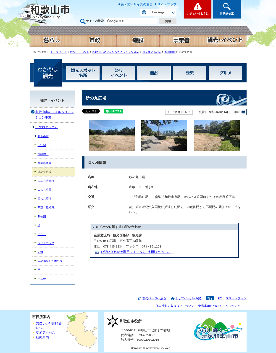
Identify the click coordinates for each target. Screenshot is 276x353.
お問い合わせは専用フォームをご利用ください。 (138, 252)
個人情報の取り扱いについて (175, 306)
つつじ (42, 234)
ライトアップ (46, 243)
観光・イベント (79, 52)
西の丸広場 (44, 198)
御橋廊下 (43, 154)
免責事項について (210, 306)
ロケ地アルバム (151, 52)
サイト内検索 (95, 21)
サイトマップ (166, 4)
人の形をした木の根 (50, 261)
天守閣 (42, 145)
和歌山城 (170, 52)
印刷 (236, 112)
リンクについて (236, 306)
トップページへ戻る (188, 298)
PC (220, 298)
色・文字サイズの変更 (137, 4)
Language (158, 12)
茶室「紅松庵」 (47, 207)
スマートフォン (236, 298)
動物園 (42, 216)
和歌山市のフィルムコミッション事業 (115, 52)
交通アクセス (45, 332)
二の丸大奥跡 (46, 180)
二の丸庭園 (44, 189)
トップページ (58, 52)
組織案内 (42, 337)
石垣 (40, 252)
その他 (42, 278)
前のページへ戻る (154, 298)
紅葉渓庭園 (44, 163)
